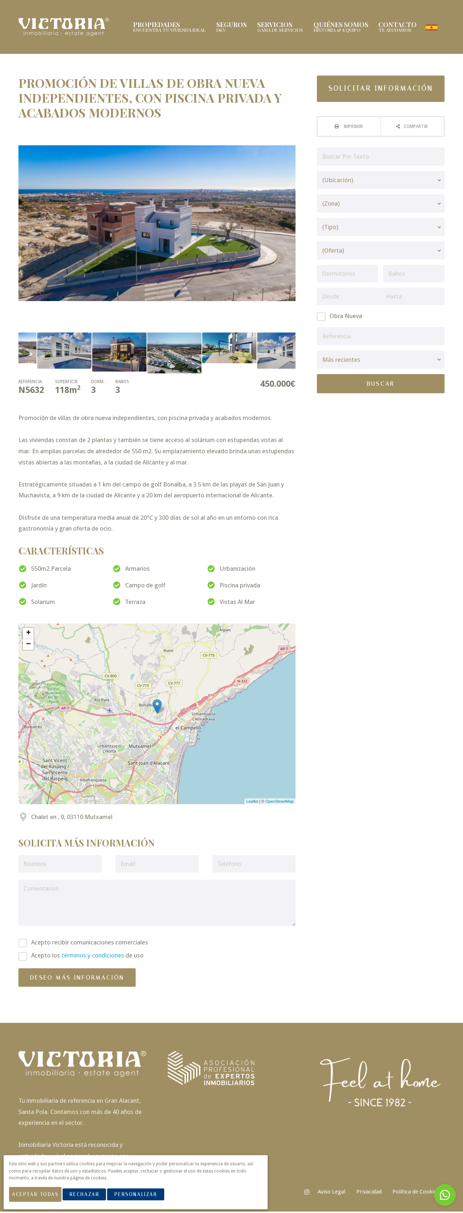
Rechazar (92, 1198)
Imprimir (353, 127)
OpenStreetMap (280, 802)
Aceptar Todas (39, 1198)
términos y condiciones (92, 956)
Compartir (416, 127)
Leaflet (252, 802)
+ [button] (28, 634)
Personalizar (143, 1198)
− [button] (28, 645)
